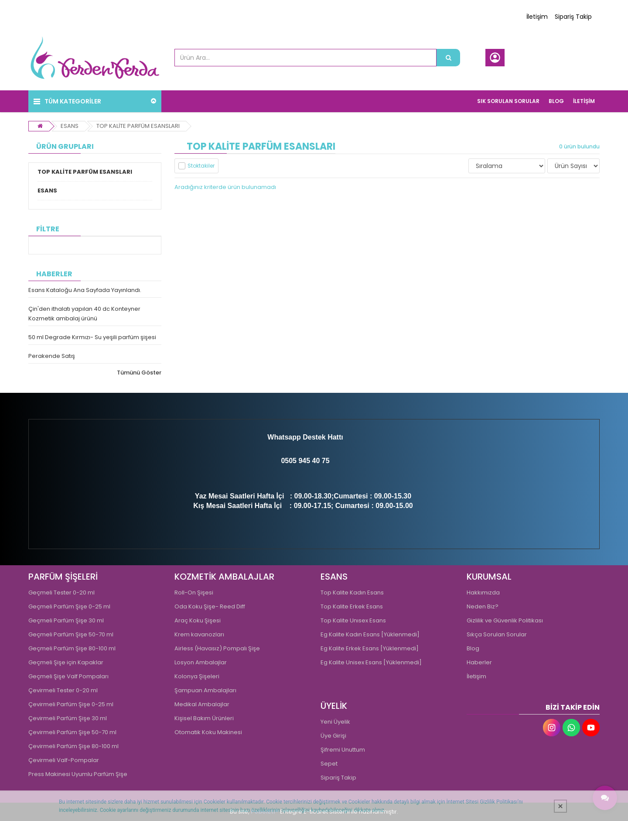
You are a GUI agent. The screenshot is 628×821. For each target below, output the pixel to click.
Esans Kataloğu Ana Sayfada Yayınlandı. (84, 290)
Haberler (479, 662)
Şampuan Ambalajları (205, 690)
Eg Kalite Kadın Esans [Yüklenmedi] (370, 634)
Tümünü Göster (139, 372)
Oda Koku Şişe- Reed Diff (209, 606)
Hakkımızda (483, 592)
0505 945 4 (298, 460)
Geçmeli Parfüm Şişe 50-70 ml (70, 634)
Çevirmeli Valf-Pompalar (63, 760)
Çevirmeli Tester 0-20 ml (63, 690)
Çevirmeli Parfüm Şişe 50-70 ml (72, 732)
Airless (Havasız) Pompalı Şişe (217, 648)
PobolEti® (265, 811)
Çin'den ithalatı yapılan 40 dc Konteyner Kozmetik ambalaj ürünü (84, 314)
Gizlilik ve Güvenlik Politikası (505, 620)
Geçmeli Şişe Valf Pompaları (68, 676)
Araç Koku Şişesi (197, 620)
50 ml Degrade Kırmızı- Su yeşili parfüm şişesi (92, 337)
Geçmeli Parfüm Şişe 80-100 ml (72, 648)
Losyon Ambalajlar (200, 662)
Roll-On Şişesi (193, 592)
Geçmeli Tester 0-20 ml (61, 592)
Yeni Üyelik (335, 722)
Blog (473, 648)
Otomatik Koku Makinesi (208, 732)
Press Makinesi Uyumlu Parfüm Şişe (77, 774)
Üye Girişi (333, 736)
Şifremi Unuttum (343, 749)
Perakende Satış (51, 356)
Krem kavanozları (199, 634)
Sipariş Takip (573, 16)
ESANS (69, 126)
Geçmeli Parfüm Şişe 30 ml (66, 620)
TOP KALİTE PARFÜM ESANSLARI (138, 126)
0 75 (322, 460)
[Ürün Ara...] (448, 57)
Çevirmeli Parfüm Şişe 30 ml (67, 718)
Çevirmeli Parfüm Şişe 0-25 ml (70, 704)
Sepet (329, 763)
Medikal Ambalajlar (201, 704)
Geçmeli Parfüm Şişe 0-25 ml (69, 606)
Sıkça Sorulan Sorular (497, 634)
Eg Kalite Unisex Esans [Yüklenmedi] (371, 662)
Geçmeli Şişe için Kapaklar (65, 662)
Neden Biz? (482, 606)
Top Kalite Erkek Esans (352, 606)
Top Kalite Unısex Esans (353, 620)
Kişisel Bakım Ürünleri (204, 718)
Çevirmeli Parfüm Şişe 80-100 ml (73, 746)
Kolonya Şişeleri (196, 676)
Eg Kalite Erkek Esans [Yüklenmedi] (370, 648)
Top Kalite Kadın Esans (352, 592)
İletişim (537, 16)
